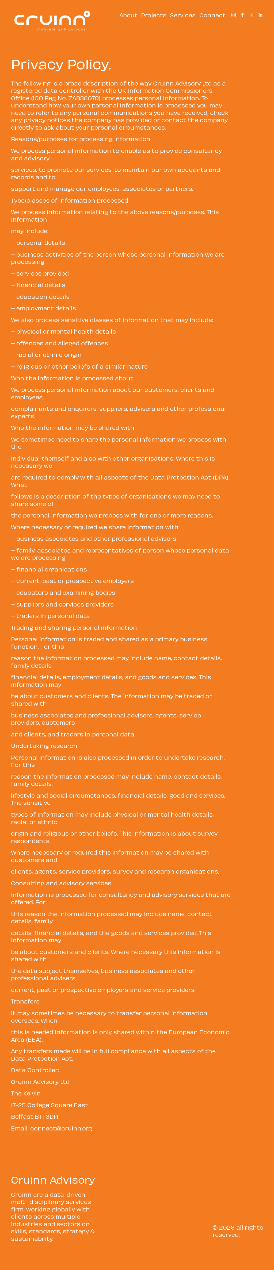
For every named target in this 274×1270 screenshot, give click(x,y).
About (128, 14)
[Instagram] (233, 15)
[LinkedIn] (260, 15)
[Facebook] (242, 15)
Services (183, 14)
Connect (212, 14)
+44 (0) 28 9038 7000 (236, 1181)
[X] (251, 15)
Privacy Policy (233, 1215)
